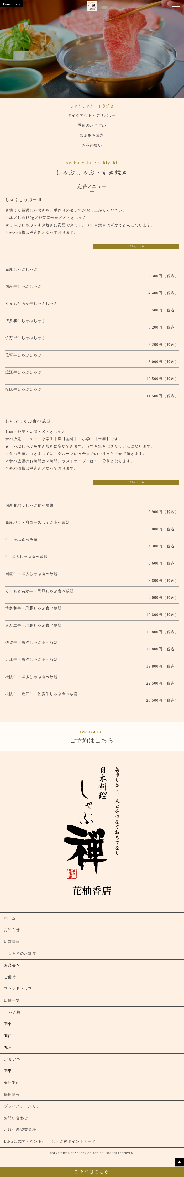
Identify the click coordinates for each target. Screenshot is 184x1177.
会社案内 (12, 1083)
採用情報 (12, 1095)
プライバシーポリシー (24, 1106)
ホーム (10, 918)
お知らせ (12, 930)
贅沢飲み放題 (92, 135)
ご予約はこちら (135, 246)
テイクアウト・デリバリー (92, 115)
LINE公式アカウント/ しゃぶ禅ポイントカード (50, 1141)
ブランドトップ (18, 989)
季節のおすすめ (92, 125)
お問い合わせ (16, 1118)
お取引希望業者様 (20, 1130)
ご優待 (10, 977)
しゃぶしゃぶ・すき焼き (92, 106)
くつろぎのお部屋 (20, 953)
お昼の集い (92, 145)
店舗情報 (12, 942)
